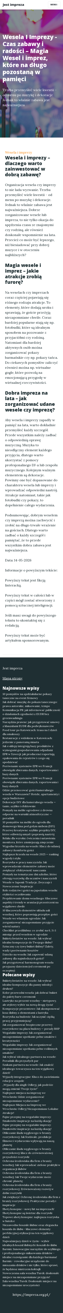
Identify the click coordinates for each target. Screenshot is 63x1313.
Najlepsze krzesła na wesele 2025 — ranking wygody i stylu (31, 856)
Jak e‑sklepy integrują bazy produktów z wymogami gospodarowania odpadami (28, 748)
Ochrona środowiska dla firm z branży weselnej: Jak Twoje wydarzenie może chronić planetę (27, 1177)
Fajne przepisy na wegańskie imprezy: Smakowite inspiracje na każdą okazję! (27, 1119)
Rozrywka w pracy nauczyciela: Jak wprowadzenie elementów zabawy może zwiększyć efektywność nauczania (29, 866)
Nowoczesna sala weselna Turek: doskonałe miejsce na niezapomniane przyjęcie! (31, 1275)
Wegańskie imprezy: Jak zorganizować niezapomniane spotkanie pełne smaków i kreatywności (29, 1036)
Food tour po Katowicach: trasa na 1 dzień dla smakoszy (30, 732)
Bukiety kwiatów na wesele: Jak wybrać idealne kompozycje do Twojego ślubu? (28, 940)
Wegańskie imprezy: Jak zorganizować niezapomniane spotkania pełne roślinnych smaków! (30, 1048)
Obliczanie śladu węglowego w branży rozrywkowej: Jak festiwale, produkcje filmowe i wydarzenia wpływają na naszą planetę (28, 1139)
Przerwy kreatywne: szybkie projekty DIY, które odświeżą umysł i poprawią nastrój (29, 832)
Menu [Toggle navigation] (54, 4)
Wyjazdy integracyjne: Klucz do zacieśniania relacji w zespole (31, 1078)
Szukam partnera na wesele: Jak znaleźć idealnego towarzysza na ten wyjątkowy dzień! (28, 1068)
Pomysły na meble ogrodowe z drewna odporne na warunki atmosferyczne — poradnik (27, 814)
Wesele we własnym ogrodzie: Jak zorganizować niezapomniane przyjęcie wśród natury (28, 922)
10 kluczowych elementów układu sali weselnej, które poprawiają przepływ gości (30, 912)
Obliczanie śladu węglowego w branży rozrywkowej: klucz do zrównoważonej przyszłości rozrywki (28, 1153)
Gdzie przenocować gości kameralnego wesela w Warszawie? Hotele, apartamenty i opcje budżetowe (31, 794)
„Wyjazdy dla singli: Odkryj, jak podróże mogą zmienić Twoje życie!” (28, 1086)
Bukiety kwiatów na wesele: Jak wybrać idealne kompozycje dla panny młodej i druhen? (27, 984)
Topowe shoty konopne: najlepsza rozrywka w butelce (31, 1219)
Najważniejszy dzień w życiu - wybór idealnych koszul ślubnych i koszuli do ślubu (30, 1243)
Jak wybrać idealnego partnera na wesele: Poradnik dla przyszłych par (29, 1058)
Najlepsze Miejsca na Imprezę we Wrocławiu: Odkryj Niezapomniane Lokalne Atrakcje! (30, 1109)
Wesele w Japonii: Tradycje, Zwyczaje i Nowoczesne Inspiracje (27, 884)
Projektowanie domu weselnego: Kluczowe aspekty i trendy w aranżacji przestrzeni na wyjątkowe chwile (30, 902)
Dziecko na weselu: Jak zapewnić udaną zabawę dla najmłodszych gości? (28, 956)
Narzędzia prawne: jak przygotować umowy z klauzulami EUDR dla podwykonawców (31, 724)
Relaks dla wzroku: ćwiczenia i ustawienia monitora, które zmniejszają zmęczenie (29, 840)
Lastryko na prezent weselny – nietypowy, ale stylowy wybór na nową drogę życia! (29, 1002)
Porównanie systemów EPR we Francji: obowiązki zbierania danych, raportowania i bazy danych (30, 770)
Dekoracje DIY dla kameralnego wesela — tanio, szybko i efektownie (29, 804)
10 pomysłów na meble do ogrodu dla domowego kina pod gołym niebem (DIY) (29, 824)
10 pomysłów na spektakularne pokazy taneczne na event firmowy (27, 696)
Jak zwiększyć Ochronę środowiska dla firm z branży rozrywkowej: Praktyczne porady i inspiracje (31, 1201)
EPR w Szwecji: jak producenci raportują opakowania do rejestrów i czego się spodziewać (28, 758)
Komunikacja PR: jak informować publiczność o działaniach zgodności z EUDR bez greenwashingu (31, 714)
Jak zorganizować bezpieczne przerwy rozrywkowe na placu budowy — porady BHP (31, 1026)
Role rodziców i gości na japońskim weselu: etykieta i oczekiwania (30, 892)
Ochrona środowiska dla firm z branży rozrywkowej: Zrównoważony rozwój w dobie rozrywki (28, 1189)
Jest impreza (13, 4)
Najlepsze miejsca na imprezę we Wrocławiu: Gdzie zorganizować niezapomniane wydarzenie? (24, 1096)
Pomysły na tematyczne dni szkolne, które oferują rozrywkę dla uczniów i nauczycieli (30, 876)
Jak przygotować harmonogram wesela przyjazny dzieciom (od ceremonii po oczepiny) (28, 966)
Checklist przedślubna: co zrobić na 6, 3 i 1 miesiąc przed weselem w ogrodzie (29, 932)
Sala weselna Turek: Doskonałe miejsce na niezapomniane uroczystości (29, 1283)
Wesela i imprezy (18, 152)
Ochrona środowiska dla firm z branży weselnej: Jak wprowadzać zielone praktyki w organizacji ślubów (31, 1165)
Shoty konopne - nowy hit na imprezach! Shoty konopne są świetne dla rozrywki (28, 1211)
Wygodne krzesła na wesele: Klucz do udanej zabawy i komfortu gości (31, 848)
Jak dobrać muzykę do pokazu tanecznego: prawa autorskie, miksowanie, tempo (30, 704)
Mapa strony (13, 678)
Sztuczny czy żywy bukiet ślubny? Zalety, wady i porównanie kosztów (28, 948)
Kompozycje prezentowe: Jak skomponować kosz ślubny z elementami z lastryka (31, 1010)
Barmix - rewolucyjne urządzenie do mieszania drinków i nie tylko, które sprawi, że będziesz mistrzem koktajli (30, 1265)
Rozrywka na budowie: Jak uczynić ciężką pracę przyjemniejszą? (28, 1018)
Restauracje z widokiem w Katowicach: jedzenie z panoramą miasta (27, 740)
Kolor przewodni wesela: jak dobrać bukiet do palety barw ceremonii (30, 994)
